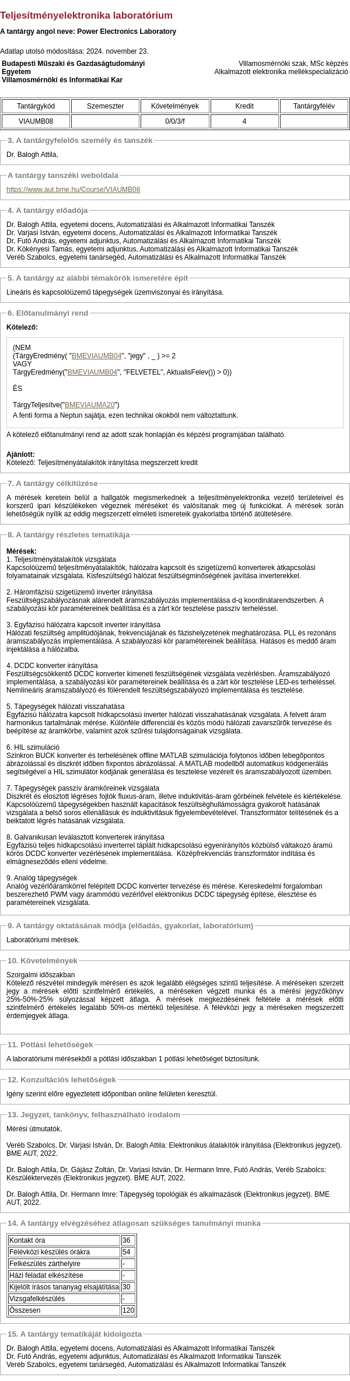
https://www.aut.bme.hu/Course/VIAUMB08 (73, 190)
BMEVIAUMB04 (96, 356)
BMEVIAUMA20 (89, 405)
